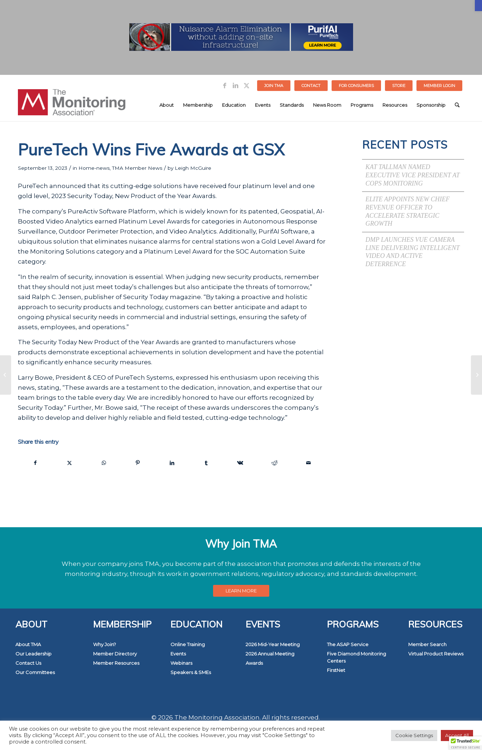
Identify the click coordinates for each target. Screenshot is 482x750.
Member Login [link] (439, 85)
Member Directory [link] (115, 654)
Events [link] (178, 654)
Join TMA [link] (273, 85)
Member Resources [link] (116, 663)
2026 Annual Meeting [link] (270, 654)
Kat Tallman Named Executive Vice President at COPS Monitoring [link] (413, 175)
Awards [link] (254, 663)
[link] (478, 5)
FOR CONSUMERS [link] (356, 85)
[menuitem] (274, 85)
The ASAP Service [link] (347, 644)
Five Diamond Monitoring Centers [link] (356, 657)
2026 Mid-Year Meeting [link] (273, 644)
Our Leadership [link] (33, 654)
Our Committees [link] (35, 672)
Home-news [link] (94, 168)
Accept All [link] (457, 735)
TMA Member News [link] (137, 168)
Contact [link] (311, 85)
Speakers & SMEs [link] (190, 672)
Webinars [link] (181, 663)
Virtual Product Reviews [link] (435, 654)
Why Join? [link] (104, 644)
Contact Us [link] (28, 663)
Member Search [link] (427, 644)
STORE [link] (398, 85)
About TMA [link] (28, 644)
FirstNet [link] (336, 670)
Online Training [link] (187, 644)
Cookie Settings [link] (414, 735)
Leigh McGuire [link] (193, 168)
